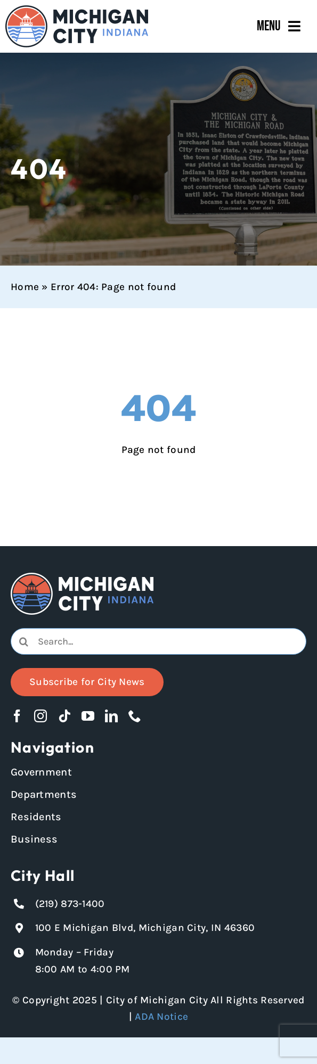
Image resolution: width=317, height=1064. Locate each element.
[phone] (134, 716)
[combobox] (158, 641)
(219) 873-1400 (70, 904)
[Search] (24, 641)
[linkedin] (111, 716)
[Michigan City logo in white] (82, 577)
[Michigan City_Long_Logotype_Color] (76, 10)
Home (25, 287)
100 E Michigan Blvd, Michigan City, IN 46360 (145, 928)
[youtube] (88, 716)
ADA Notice (161, 1016)
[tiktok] (64, 716)
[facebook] (17, 716)
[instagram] (40, 716)
